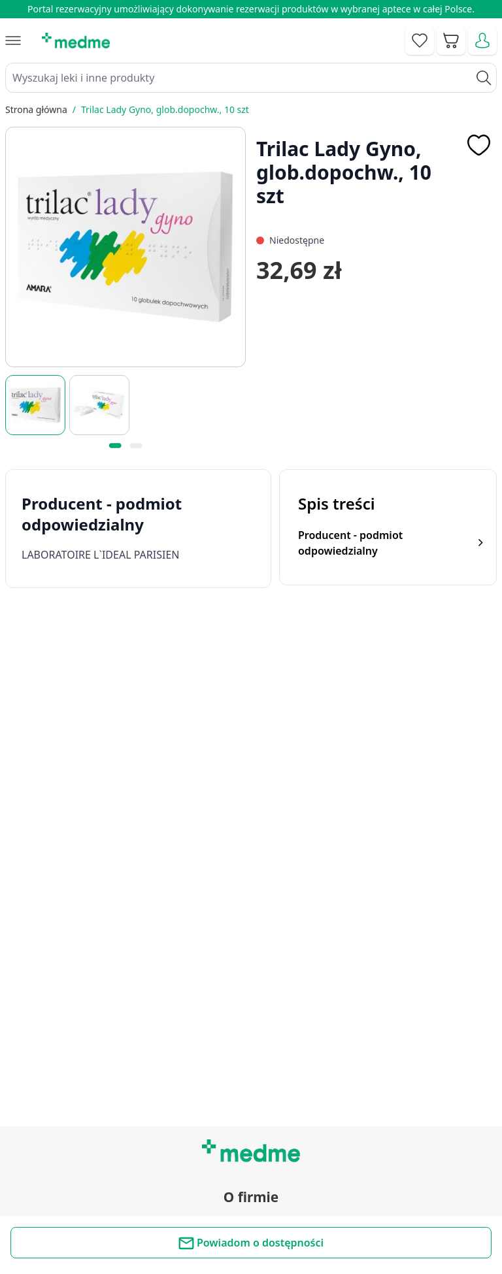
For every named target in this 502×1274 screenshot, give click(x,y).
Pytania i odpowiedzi (251, 1097)
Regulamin (251, 928)
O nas (251, 958)
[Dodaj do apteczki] (478, 145)
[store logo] (76, 40)
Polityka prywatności (251, 1207)
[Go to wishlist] (419, 40)
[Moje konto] (482, 40)
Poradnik (251, 1038)
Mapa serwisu (251, 1067)
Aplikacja (250, 1127)
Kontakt (251, 898)
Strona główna (36, 109)
